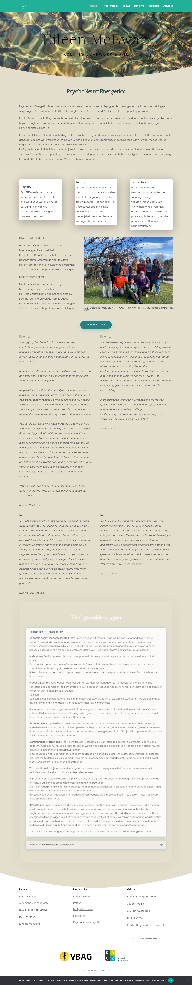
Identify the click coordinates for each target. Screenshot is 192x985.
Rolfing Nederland (83, 896)
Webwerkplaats (107, 970)
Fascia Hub (79, 915)
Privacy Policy (27, 896)
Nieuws (126, 6)
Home (93, 6)
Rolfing (77, 903)
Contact (168, 6)
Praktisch (153, 6)
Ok (171, 980)
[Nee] (188, 980)
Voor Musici (111, 6)
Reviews (139, 6)
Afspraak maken (96, 324)
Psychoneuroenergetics (87, 922)
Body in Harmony (83, 909)
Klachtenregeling (29, 923)
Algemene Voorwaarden (33, 903)
